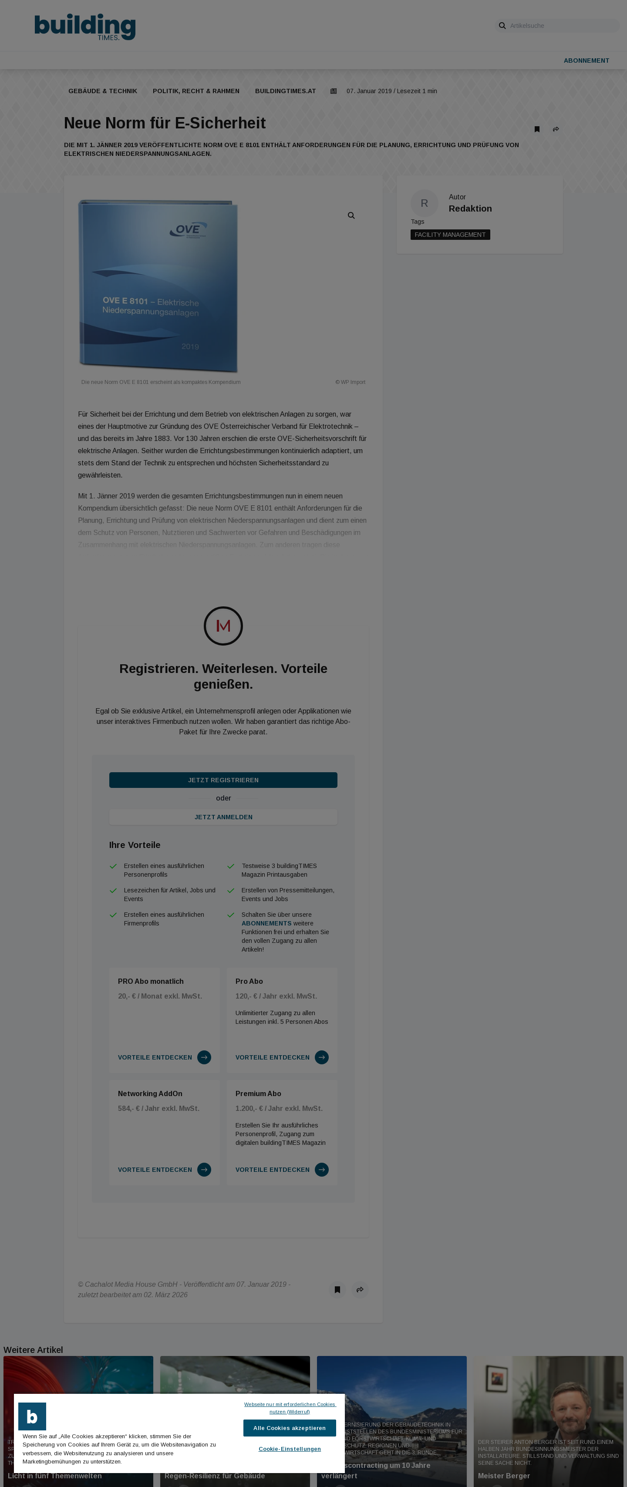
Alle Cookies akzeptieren (289, 1428)
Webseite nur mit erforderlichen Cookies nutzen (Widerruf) (290, 1408)
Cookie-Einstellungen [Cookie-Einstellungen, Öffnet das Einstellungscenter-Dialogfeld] (290, 1449)
